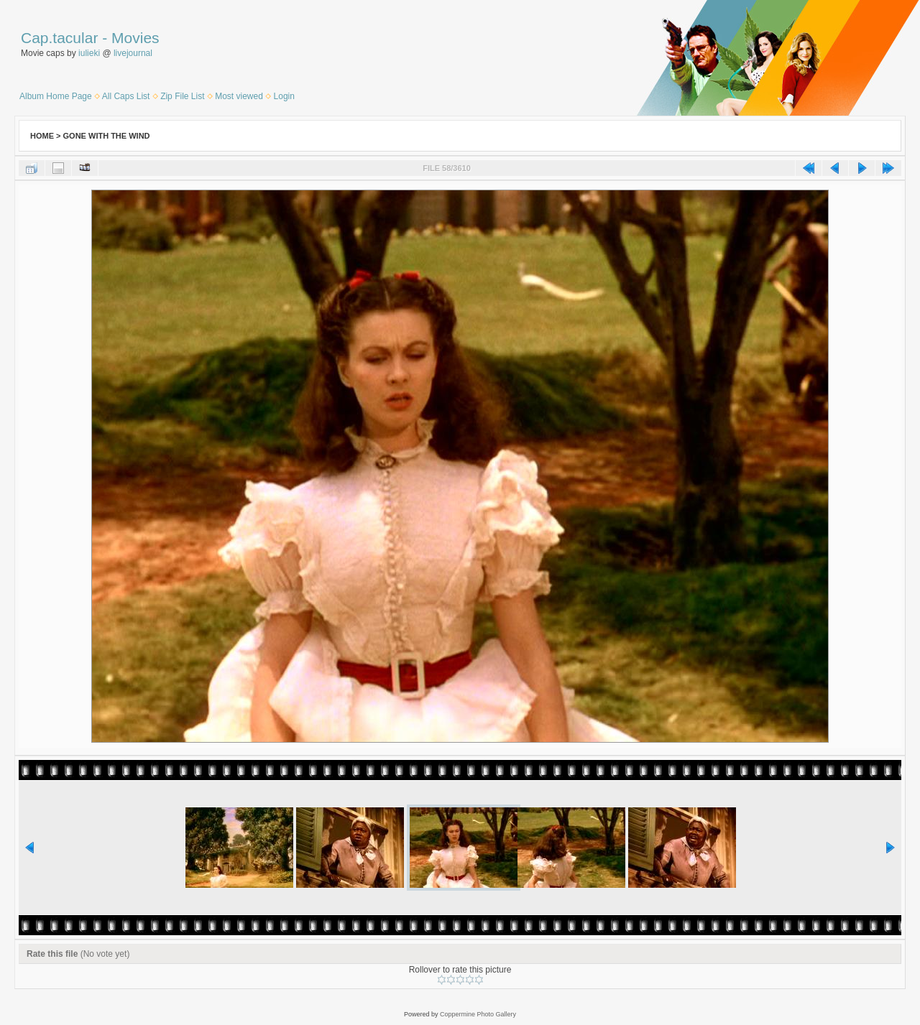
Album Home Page (55, 96)
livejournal (133, 53)
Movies (135, 37)
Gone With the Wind (106, 135)
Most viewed (239, 96)
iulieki (89, 53)
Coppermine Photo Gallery (478, 1014)
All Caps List (126, 96)
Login (284, 96)
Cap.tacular (59, 37)
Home (42, 135)
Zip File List (182, 96)
